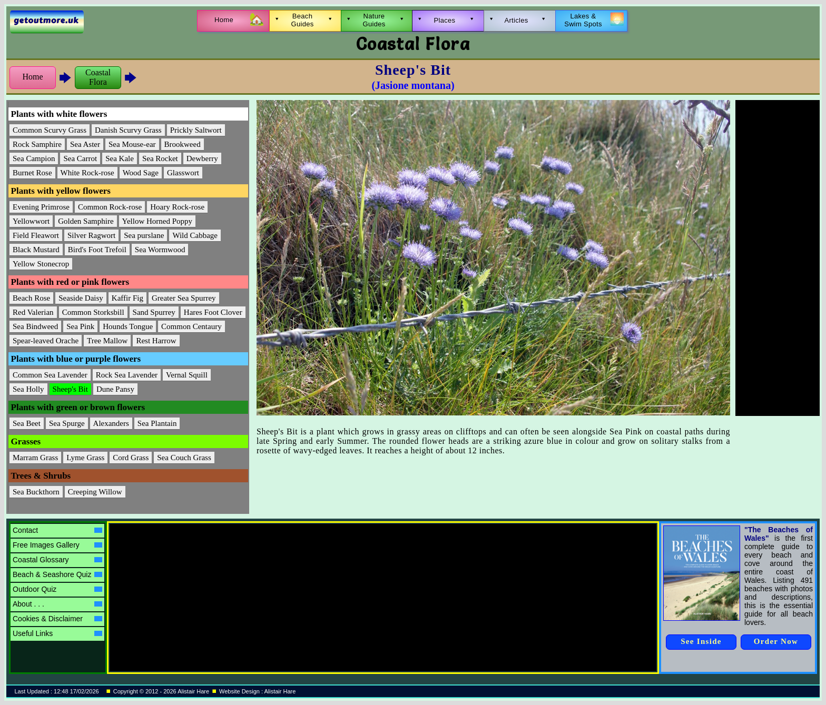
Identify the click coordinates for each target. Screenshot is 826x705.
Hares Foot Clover (213, 312)
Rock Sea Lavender (127, 375)
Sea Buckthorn (36, 492)
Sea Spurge (67, 423)
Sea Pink (80, 326)
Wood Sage (141, 172)
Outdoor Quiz (57, 589)
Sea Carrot (80, 158)
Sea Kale (119, 158)
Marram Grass (35, 457)
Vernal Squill (187, 375)
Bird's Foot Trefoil (97, 249)
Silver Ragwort (91, 235)
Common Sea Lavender (50, 375)
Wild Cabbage (195, 235)
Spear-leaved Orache (45, 340)
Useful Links (57, 633)
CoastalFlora (98, 77)
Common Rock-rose (110, 207)
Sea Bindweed (35, 326)
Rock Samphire (37, 144)
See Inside (701, 641)
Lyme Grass (85, 457)
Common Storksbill (93, 312)
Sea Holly (28, 389)
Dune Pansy (115, 389)
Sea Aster (85, 144)
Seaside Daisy (80, 298)
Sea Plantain (157, 423)
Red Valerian (33, 312)
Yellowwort (31, 221)
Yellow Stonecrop (41, 264)
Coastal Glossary (57, 559)
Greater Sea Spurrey (184, 298)
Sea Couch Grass (184, 457)
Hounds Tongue (128, 326)
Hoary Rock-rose (177, 207)
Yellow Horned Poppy (157, 221)
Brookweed (182, 144)
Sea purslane (144, 235)
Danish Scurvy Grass (128, 130)
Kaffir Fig (127, 298)
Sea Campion (34, 158)
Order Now (776, 641)
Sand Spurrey (154, 312)
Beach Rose (31, 298)
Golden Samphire (85, 221)
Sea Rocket (160, 158)
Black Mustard (36, 249)
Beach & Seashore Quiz (57, 574)
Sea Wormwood (160, 249)
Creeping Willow (95, 492)
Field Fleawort (36, 235)
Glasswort (183, 172)
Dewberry (202, 158)
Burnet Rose (32, 172)
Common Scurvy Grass (49, 130)
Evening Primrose (41, 207)
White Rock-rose (87, 172)
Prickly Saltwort (196, 130)
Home (32, 76)
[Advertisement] (777, 258)
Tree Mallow (107, 340)
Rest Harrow (156, 340)
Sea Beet (27, 423)
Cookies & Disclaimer (57, 618)
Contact (57, 530)
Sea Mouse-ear (132, 144)
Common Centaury (191, 326)
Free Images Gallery (57, 545)
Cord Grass (131, 457)
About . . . (57, 604)
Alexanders (111, 423)
